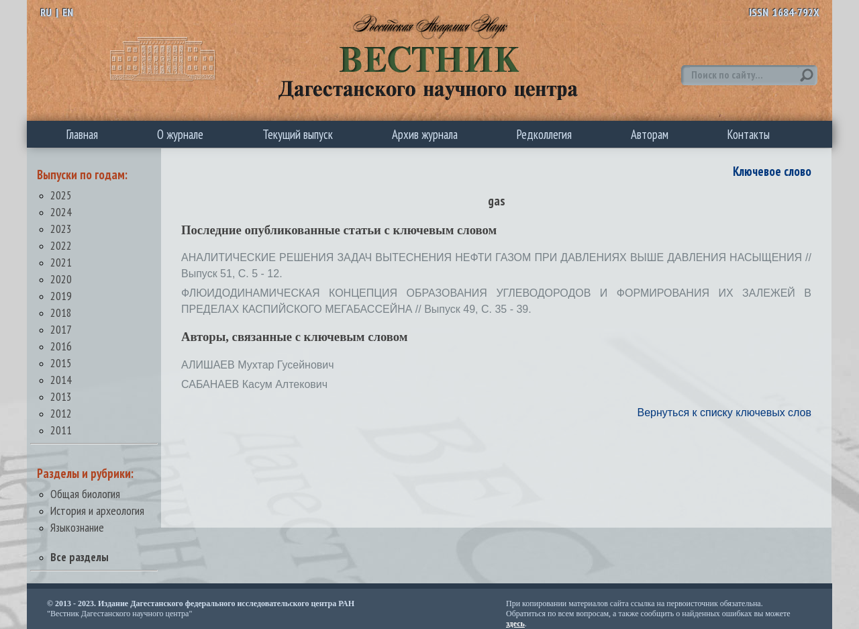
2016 (61, 346)
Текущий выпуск (297, 134)
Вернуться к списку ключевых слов (724, 412)
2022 (61, 245)
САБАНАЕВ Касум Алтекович (254, 384)
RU (46, 12)
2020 (61, 279)
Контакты (748, 134)
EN (67, 12)
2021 (61, 262)
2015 (61, 363)
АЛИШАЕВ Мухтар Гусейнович (257, 365)
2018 (61, 312)
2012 (61, 413)
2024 (61, 212)
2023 (61, 228)
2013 (61, 396)
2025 (61, 195)
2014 (61, 379)
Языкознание (77, 527)
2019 (61, 295)
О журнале (180, 134)
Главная (82, 134)
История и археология (97, 510)
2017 (61, 329)
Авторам (649, 134)
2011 (61, 430)
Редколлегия (544, 134)
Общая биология (85, 493)
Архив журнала (425, 134)
